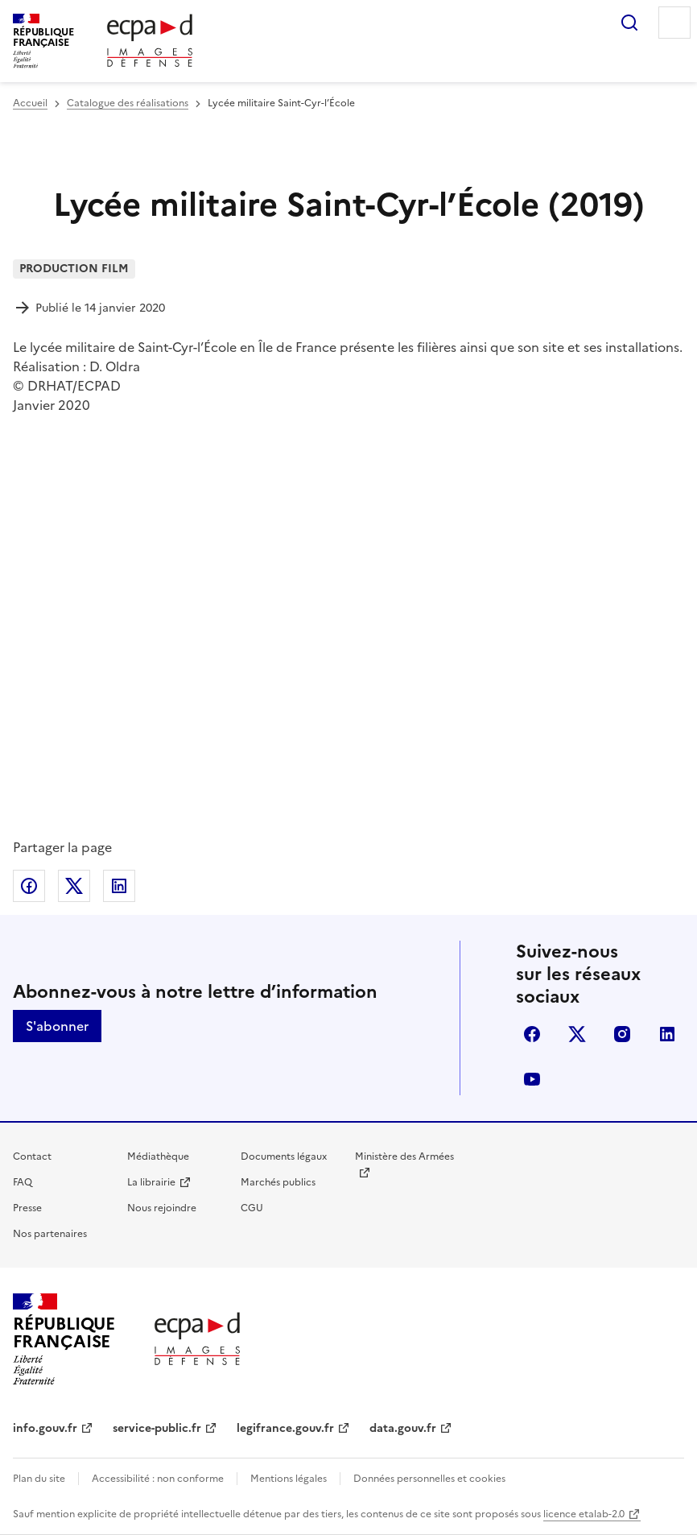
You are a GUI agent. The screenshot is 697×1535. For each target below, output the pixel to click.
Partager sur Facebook (29, 886)
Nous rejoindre (161, 1208)
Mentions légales (288, 1478)
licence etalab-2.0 (584, 1514)
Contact (32, 1156)
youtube (532, 1079)
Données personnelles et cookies (429, 1478)
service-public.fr (157, 1428)
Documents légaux (284, 1156)
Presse (27, 1208)
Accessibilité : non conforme (158, 1478)
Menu (674, 22)
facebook (532, 1034)
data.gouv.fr (402, 1428)
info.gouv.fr (45, 1428)
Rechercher (629, 22)
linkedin (667, 1034)
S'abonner (57, 1026)
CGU (252, 1208)
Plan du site (39, 1478)
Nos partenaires (50, 1234)
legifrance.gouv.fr (285, 1428)
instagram (622, 1034)
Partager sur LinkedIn (119, 886)
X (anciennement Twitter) (577, 1034)
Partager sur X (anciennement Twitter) (74, 886)
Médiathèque (158, 1156)
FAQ (22, 1182)
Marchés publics (278, 1182)
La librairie (151, 1182)
